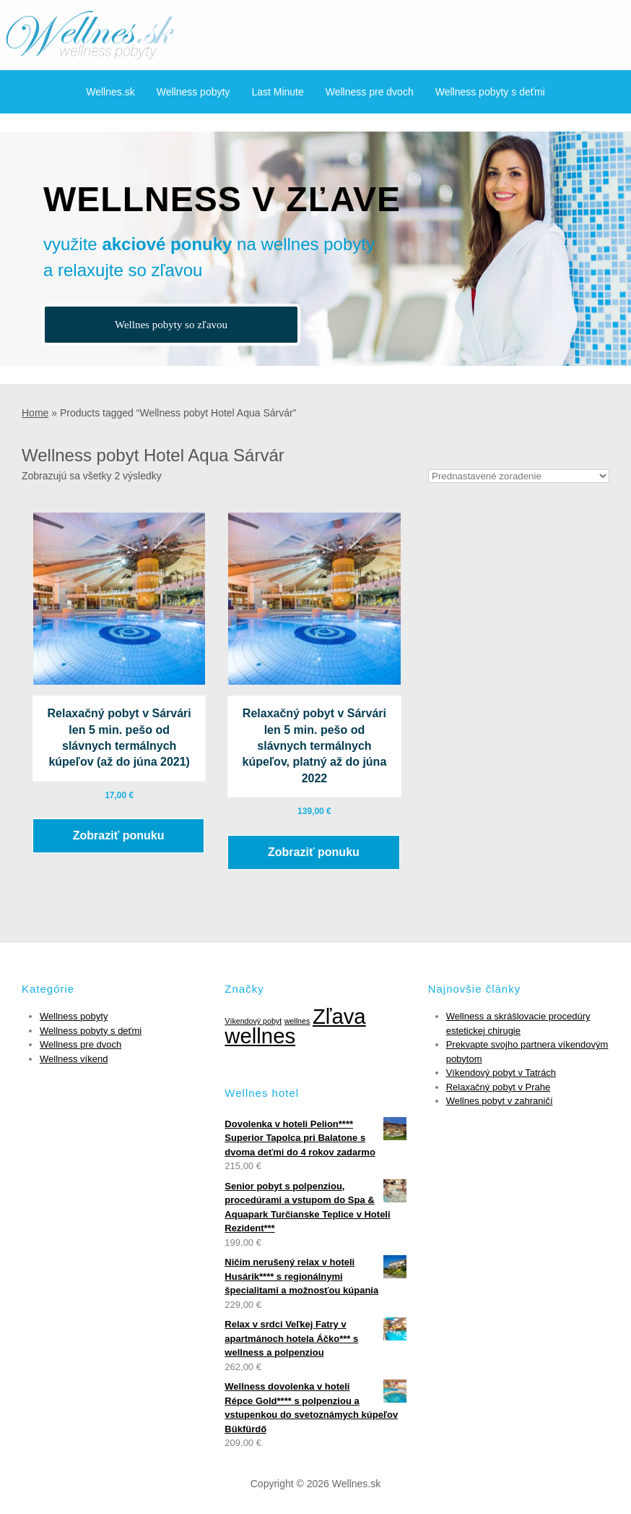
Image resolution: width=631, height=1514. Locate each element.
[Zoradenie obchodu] (518, 476)
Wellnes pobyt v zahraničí (499, 1100)
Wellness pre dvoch (370, 92)
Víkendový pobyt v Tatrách (501, 1072)
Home (35, 413)
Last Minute (277, 92)
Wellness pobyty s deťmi (490, 92)
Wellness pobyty (193, 92)
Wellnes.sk (110, 92)
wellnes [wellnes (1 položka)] (297, 1021)
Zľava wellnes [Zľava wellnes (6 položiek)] (295, 1026)
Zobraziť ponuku (119, 835)
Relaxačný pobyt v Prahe (498, 1087)
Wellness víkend (74, 1058)
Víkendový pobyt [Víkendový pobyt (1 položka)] (253, 1021)
